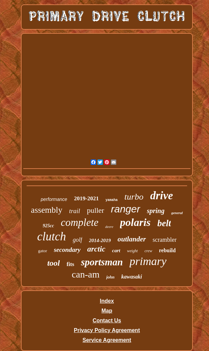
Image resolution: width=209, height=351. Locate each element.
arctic (96, 249)
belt (164, 223)
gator (42, 250)
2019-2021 (86, 198)
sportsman (102, 262)
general (177, 213)
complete (79, 222)
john (110, 277)
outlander (132, 239)
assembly (46, 209)
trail (74, 210)
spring (156, 210)
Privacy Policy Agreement (107, 330)
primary (148, 261)
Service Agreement (107, 340)
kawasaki (131, 277)
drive (161, 195)
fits (70, 264)
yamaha (112, 200)
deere (109, 227)
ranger (125, 208)
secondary (67, 249)
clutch (51, 236)
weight (132, 250)
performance (54, 199)
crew (148, 250)
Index (107, 301)
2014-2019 (100, 240)
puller (95, 210)
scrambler (165, 239)
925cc (48, 225)
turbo (133, 197)
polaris (135, 222)
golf (77, 239)
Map (106, 311)
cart (116, 250)
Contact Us (107, 320)
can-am (85, 274)
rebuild (167, 250)
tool (53, 263)
